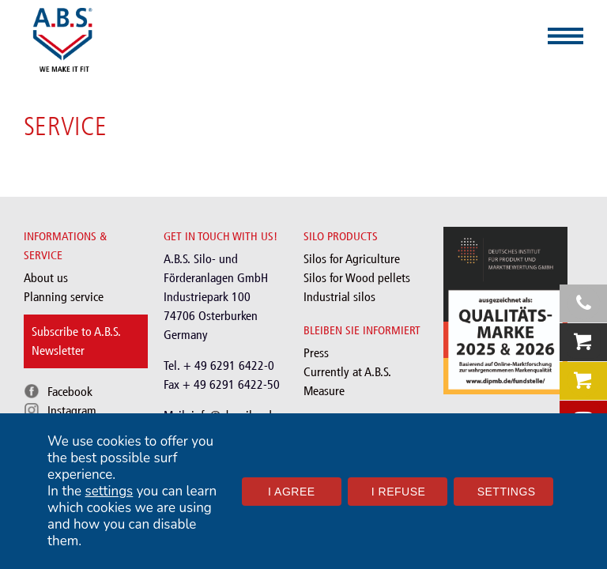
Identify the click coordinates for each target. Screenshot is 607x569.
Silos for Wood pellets (357, 277)
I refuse (398, 491)
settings (109, 491)
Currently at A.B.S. (347, 371)
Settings (506, 491)
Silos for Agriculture (352, 258)
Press (316, 352)
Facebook (69, 391)
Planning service (64, 296)
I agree (291, 491)
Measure (324, 390)
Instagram (71, 410)
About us (46, 277)
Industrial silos (339, 296)
